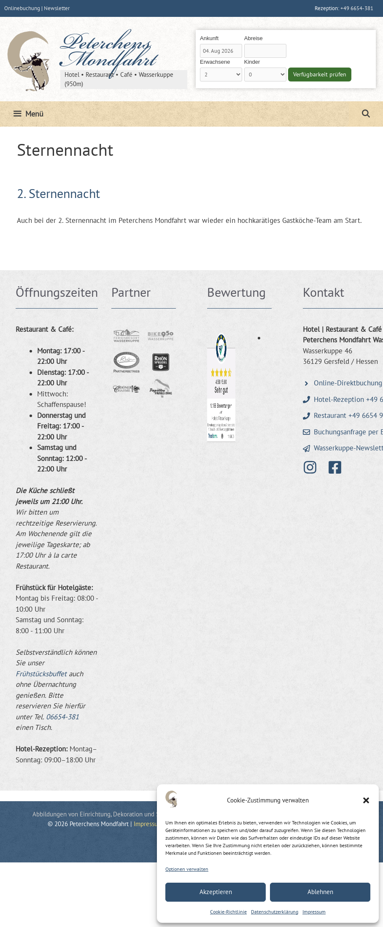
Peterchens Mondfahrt (108, 53)
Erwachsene (215, 62)
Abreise (253, 38)
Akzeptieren (216, 892)
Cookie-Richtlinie (228, 911)
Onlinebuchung (22, 8)
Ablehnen (320, 892)
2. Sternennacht (58, 193)
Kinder (252, 62)
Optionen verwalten (186, 869)
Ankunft (209, 38)
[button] (366, 800)
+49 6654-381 (356, 8)
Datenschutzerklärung (274, 911)
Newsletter (57, 8)
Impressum (314, 911)
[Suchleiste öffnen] (366, 114)
